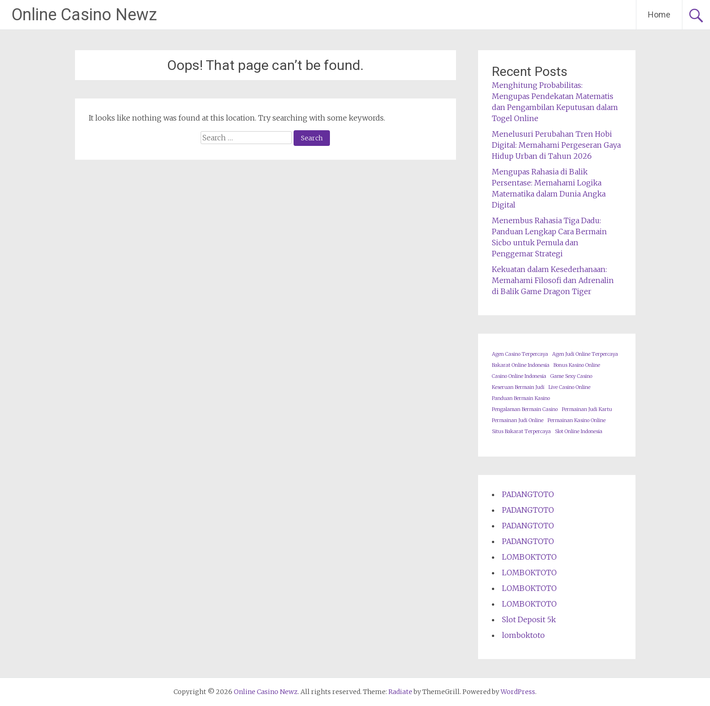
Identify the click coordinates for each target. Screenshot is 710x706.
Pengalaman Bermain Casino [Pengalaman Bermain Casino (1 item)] (525, 409)
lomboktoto (523, 635)
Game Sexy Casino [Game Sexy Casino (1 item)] (571, 376)
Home (659, 14)
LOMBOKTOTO (529, 556)
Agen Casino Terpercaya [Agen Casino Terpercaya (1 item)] (520, 354)
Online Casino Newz (84, 14)
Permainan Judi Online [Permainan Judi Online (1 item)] (517, 420)
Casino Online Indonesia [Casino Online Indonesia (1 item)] (519, 376)
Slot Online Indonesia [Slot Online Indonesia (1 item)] (578, 431)
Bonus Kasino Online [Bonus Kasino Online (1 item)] (577, 365)
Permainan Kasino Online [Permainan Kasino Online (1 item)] (577, 420)
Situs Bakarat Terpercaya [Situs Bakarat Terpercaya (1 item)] (521, 431)
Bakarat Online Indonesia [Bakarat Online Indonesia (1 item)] (520, 365)
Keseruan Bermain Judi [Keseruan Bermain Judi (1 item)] (518, 387)
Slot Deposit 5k (529, 619)
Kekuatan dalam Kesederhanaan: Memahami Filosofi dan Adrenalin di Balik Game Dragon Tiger (553, 280)
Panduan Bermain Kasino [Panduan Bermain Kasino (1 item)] (521, 398)
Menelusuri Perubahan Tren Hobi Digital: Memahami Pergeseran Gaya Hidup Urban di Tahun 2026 (556, 145)
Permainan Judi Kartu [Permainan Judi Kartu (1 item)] (587, 409)
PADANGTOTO (528, 494)
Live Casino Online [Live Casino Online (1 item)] (569, 387)
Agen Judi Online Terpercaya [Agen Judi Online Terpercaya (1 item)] (585, 354)
